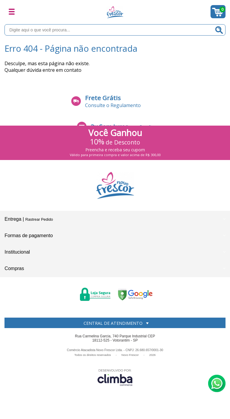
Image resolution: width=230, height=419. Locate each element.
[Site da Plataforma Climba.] (115, 377)
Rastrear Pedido (39, 219)
